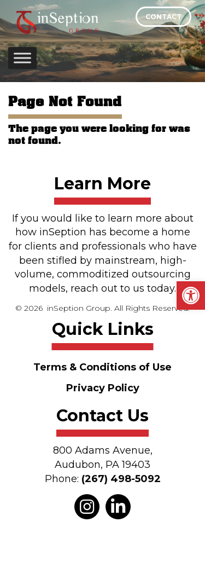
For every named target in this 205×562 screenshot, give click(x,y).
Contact (163, 17)
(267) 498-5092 (121, 479)
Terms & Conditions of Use (102, 367)
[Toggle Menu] (22, 58)
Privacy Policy (102, 388)
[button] (191, 295)
